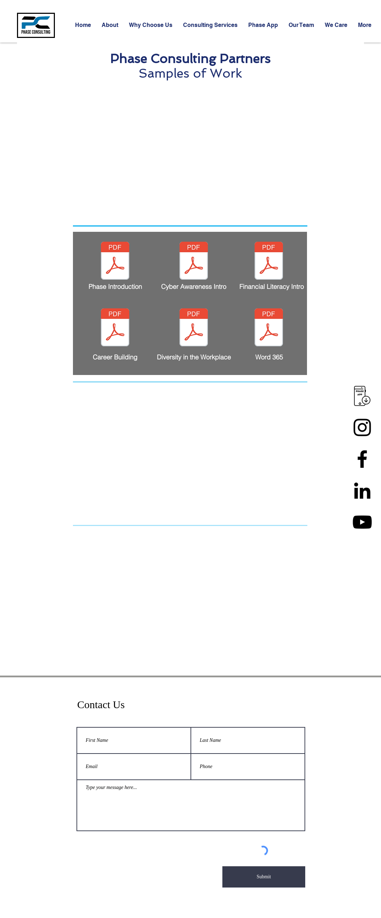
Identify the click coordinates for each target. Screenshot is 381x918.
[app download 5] (362, 396)
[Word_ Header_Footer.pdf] (269, 328)
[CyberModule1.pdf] (194, 261)
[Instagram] (362, 427)
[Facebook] (362, 459)
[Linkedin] (362, 490)
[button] (210, 25)
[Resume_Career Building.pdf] (115, 328)
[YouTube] (362, 522)
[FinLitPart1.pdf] (269, 261)
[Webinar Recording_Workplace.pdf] (194, 328)
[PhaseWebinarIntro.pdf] (115, 261)
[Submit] (263, 877)
